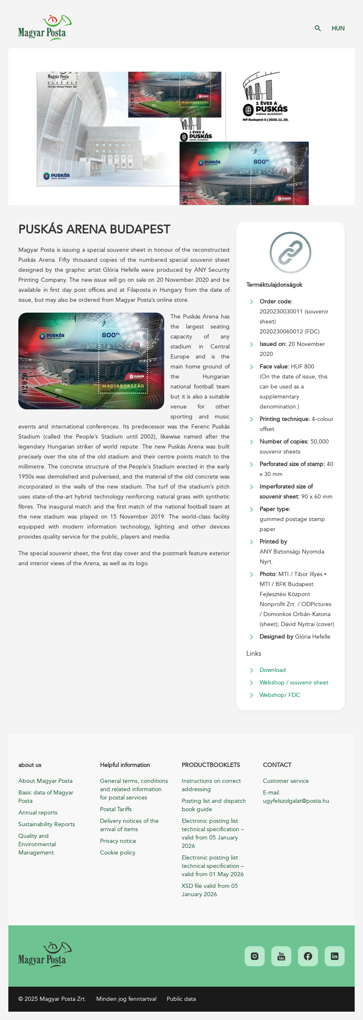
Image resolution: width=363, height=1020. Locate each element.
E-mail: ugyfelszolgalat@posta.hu (296, 796)
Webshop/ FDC (280, 695)
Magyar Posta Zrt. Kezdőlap (45, 28)
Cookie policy (117, 852)
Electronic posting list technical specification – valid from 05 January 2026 (213, 833)
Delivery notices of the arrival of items (129, 825)
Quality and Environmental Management (37, 844)
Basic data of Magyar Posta (45, 796)
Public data (181, 998)
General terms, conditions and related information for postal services (134, 789)
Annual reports (38, 812)
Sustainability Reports (46, 824)
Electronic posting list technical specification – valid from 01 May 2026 (213, 866)
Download (273, 670)
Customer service (286, 780)
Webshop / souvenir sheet (294, 682)
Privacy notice (118, 841)
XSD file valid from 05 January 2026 (210, 890)
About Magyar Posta (45, 780)
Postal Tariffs (116, 809)
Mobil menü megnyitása (20, 60)
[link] (45, 955)
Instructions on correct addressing (211, 785)
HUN (338, 28)
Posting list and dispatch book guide (214, 805)
